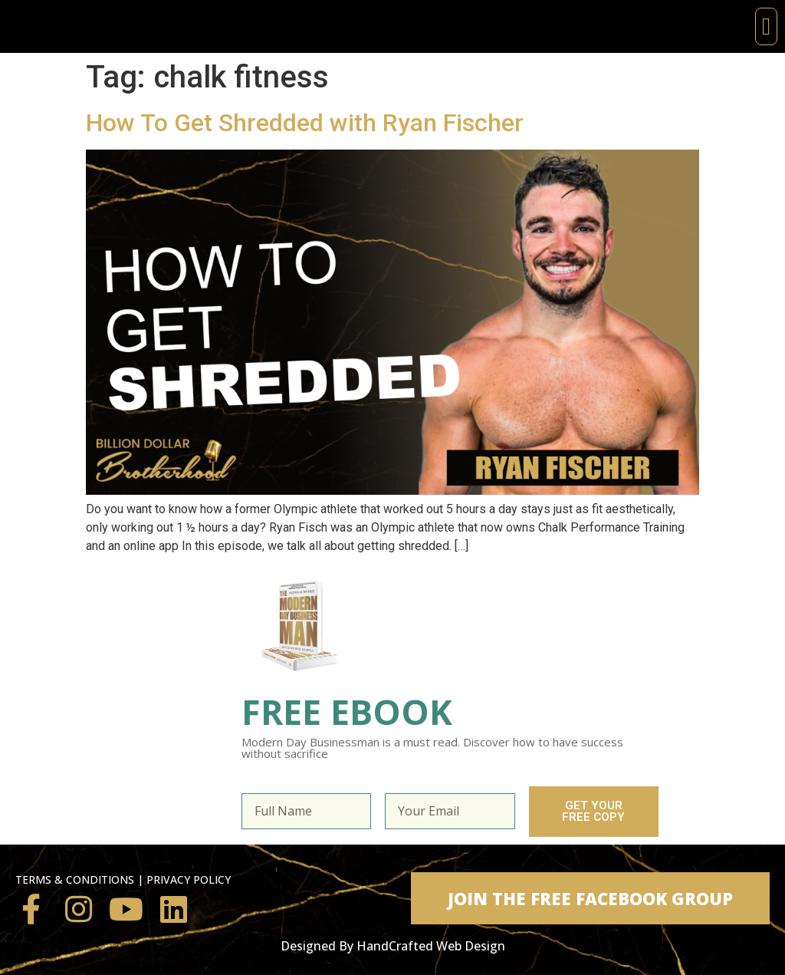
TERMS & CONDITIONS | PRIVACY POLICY (123, 879)
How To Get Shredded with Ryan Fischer (305, 122)
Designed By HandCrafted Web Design (393, 945)
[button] (766, 26)
